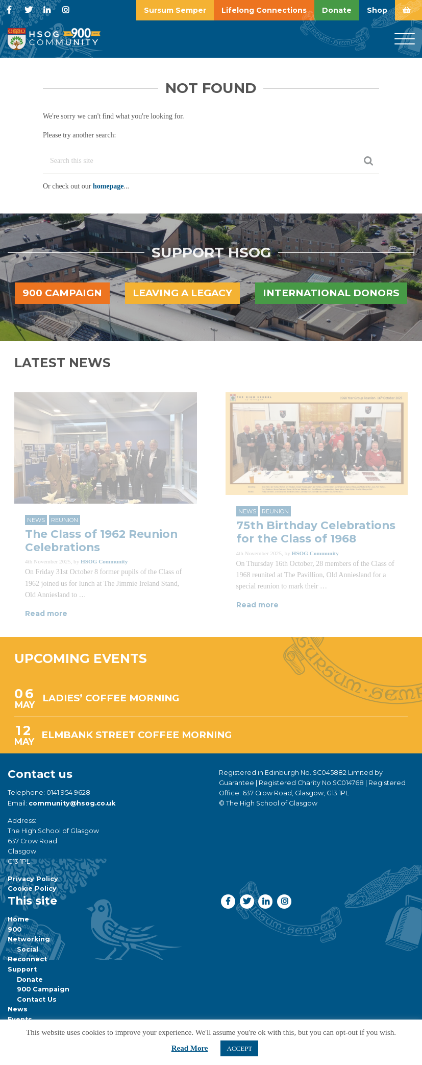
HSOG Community (104, 561)
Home (18, 919)
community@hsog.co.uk (72, 803)
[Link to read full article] (105, 448)
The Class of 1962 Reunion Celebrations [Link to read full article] (101, 540)
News (36, 520)
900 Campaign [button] (62, 293)
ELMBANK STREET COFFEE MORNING (136, 735)
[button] (228, 901)
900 (14, 929)
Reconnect (27, 959)
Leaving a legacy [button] (182, 293)
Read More (189, 1048)
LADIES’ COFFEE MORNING (110, 698)
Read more (46, 613)
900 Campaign (43, 989)
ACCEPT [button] (239, 1048)
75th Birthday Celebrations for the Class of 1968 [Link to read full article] (315, 531)
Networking (29, 939)
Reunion (64, 520)
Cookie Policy (32, 888)
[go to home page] (54, 38)
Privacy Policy (33, 879)
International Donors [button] (331, 293)
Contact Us (37, 999)
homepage (108, 186)
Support (22, 969)
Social (27, 949)
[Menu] (404, 39)
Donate (30, 979)
